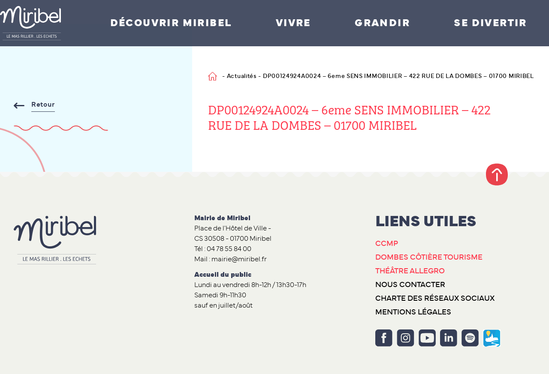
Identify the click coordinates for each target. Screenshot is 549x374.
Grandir (382, 23)
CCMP (386, 244)
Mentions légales (413, 312)
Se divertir (490, 23)
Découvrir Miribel (171, 23)
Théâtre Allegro (410, 271)
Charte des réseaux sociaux (435, 298)
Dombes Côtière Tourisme (429, 257)
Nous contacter (410, 285)
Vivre (293, 23)
